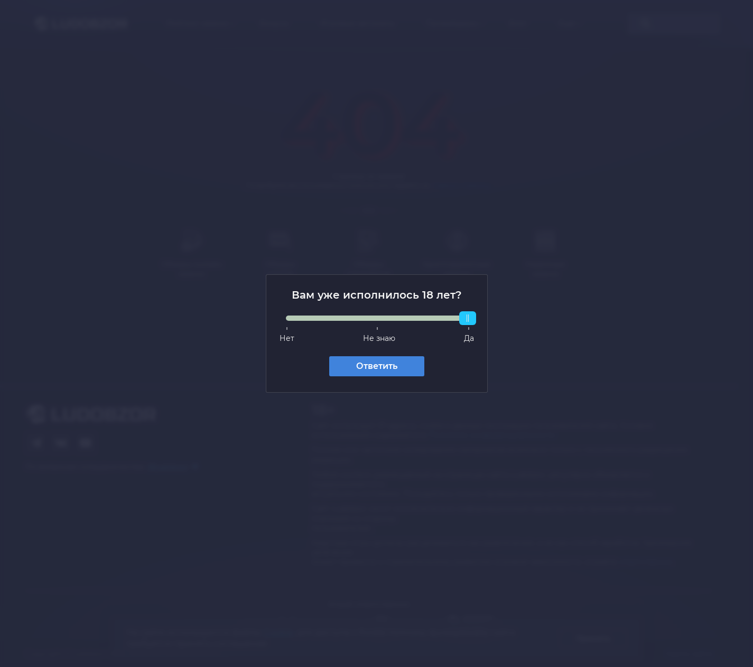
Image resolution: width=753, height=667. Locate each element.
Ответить (376, 366)
